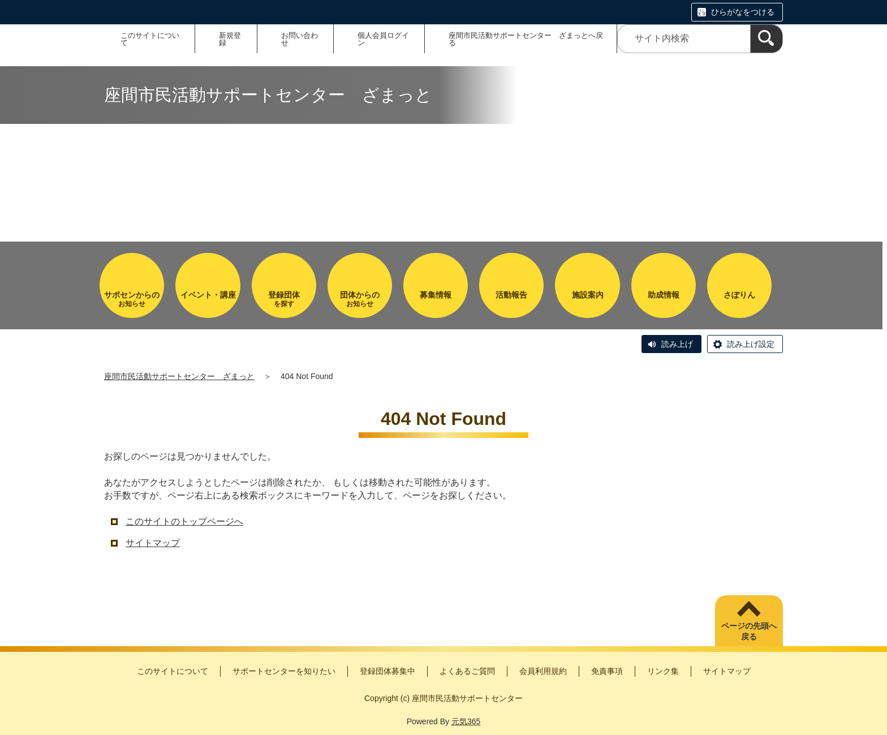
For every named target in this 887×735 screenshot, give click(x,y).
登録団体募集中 (387, 671)
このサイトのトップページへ (184, 521)
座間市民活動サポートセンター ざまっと (179, 376)
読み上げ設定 (750, 344)
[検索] (766, 38)
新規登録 (230, 39)
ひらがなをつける (742, 11)
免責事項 (607, 671)
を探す (284, 299)
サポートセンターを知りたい (283, 671)
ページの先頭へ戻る (749, 631)
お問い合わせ (299, 39)
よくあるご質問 (467, 671)
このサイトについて (149, 39)
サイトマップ (153, 543)
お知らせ (132, 299)
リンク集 (663, 671)
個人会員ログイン (383, 39)
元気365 (465, 721)
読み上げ (677, 344)
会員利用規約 (543, 671)
